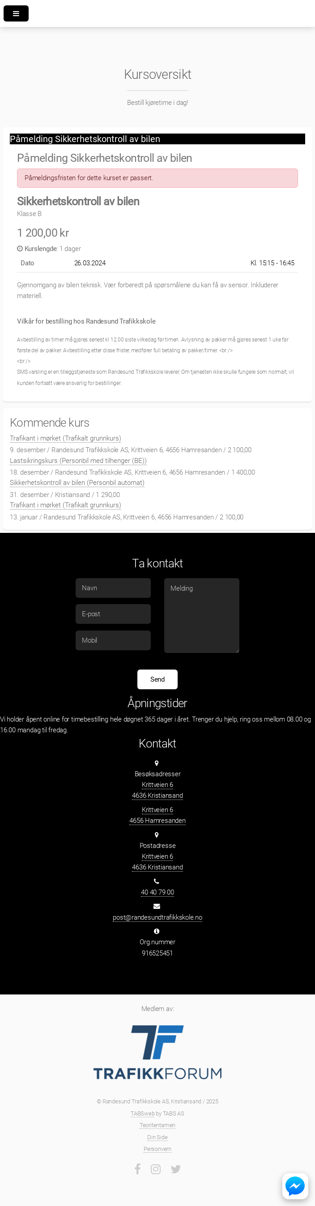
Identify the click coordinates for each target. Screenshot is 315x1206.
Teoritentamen (157, 1125)
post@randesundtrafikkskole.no (157, 917)
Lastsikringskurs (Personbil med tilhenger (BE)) (78, 461)
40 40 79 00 (157, 892)
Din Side (157, 1137)
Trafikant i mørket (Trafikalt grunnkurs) (65, 438)
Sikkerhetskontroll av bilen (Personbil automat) (77, 483)
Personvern (157, 1148)
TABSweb (142, 1113)
